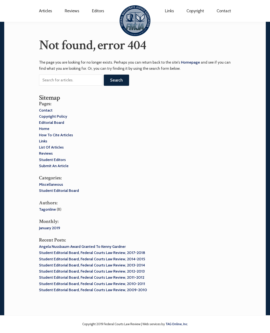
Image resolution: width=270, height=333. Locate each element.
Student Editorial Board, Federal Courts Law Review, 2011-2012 (91, 277)
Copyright (195, 10)
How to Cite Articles (56, 135)
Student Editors (52, 159)
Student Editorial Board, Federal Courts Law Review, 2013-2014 (92, 265)
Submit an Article (54, 166)
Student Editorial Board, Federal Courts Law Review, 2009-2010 (93, 290)
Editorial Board (51, 122)
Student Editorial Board (59, 190)
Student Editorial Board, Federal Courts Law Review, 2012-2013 (92, 271)
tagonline (47, 209)
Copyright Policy (53, 116)
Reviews (46, 153)
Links (169, 10)
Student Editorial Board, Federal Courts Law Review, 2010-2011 (92, 283)
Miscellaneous (51, 184)
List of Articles (51, 147)
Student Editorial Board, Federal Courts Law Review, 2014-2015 (92, 259)
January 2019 (49, 228)
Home (44, 128)
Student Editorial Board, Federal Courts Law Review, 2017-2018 (92, 252)
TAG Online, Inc (176, 324)
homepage (190, 62)
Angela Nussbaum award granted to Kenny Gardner (82, 246)
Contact (224, 10)
